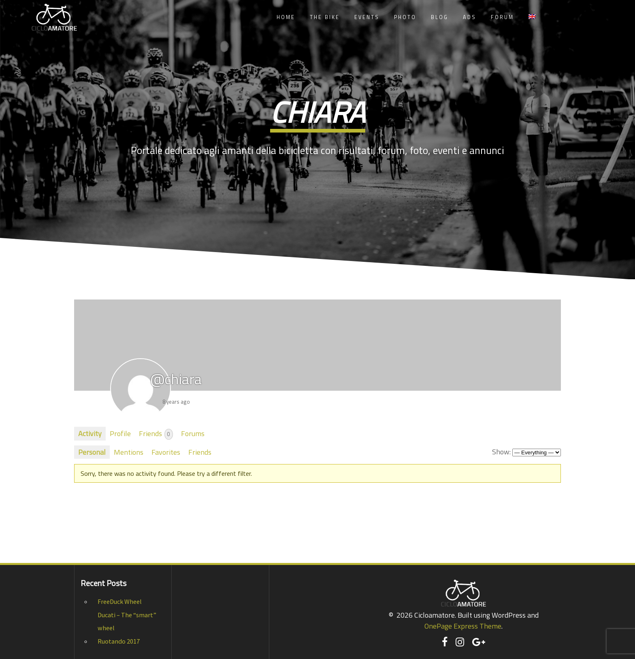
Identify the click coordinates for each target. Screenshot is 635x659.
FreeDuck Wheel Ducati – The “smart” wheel (127, 614)
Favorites (165, 452)
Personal (92, 452)
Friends (156, 434)
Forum (502, 17)
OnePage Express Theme (462, 625)
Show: (501, 451)
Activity (90, 433)
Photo (405, 17)
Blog (439, 17)
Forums (193, 433)
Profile (120, 433)
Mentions (128, 452)
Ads (469, 17)
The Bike (325, 17)
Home (286, 17)
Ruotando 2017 (119, 641)
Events (366, 17)
